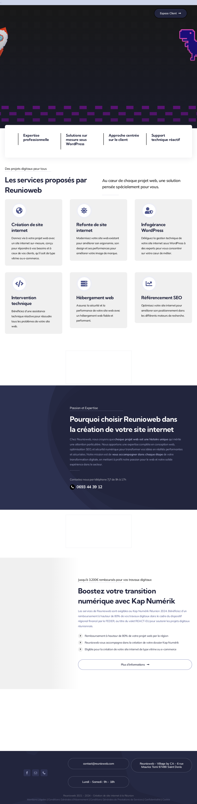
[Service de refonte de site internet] (98, 230)
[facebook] (27, 772)
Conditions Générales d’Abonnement (68, 799)
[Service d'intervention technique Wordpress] (33, 303)
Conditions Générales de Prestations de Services (116, 799)
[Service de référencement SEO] (163, 297)
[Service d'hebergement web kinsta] (98, 300)
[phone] (44, 772)
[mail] (35, 772)
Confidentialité (153, 799)
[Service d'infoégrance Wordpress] (163, 230)
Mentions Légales (36, 799)
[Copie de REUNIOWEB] (26, 10)
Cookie (166, 799)
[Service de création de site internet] (33, 232)
